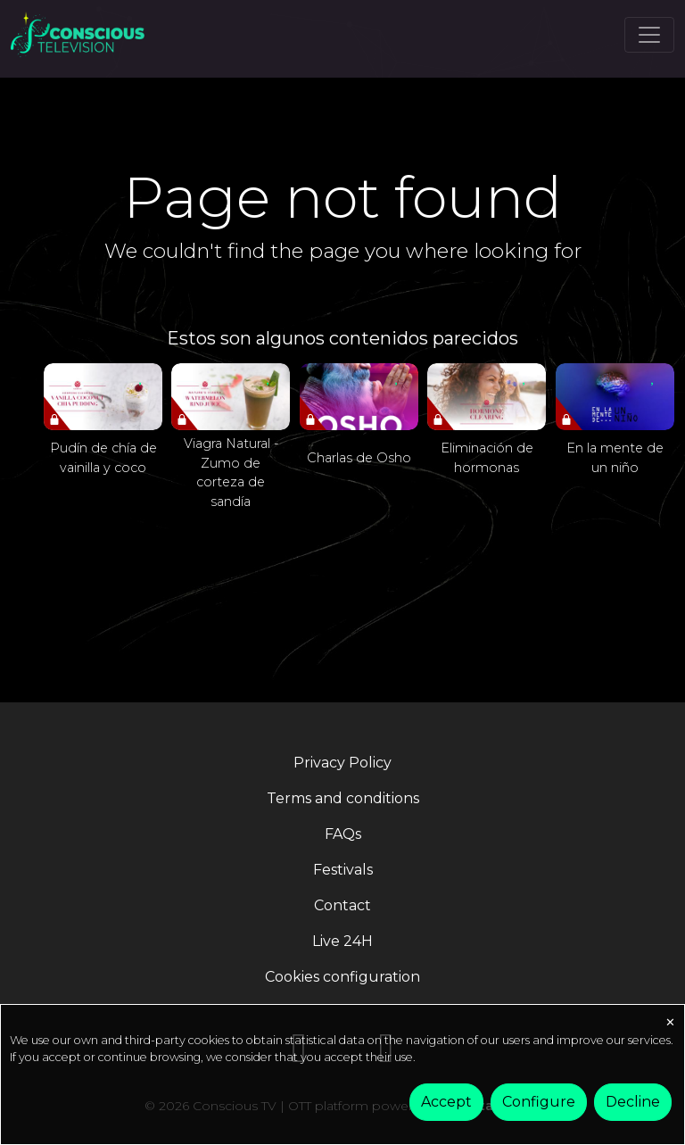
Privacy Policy (342, 762)
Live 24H (342, 941)
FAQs (343, 834)
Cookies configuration (342, 976)
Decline (633, 1101)
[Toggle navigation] (649, 35)
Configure (538, 1101)
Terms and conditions (343, 798)
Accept (446, 1101)
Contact (342, 905)
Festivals (343, 869)
